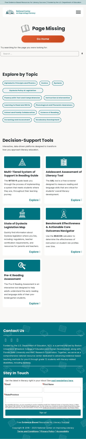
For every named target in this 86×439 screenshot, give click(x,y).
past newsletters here (62, 380)
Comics (44, 83)
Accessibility (62, 431)
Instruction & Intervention (58, 98)
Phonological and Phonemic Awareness (54, 105)
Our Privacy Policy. (73, 407)
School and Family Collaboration (19, 112)
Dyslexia (58, 83)
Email (8, 385)
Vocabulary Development (48, 120)
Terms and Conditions (28, 431)
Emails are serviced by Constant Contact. (55, 407)
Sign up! (43, 413)
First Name (49, 385)
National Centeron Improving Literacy (25, 12)
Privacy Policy (48, 431)
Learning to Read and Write (17, 105)
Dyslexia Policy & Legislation (22, 90)
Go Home (43, 39)
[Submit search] (82, 53)
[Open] (78, 12)
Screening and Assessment (17, 120)
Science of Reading (50, 112)
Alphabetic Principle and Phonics (20, 83)
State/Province (12, 395)
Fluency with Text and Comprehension (22, 98)
